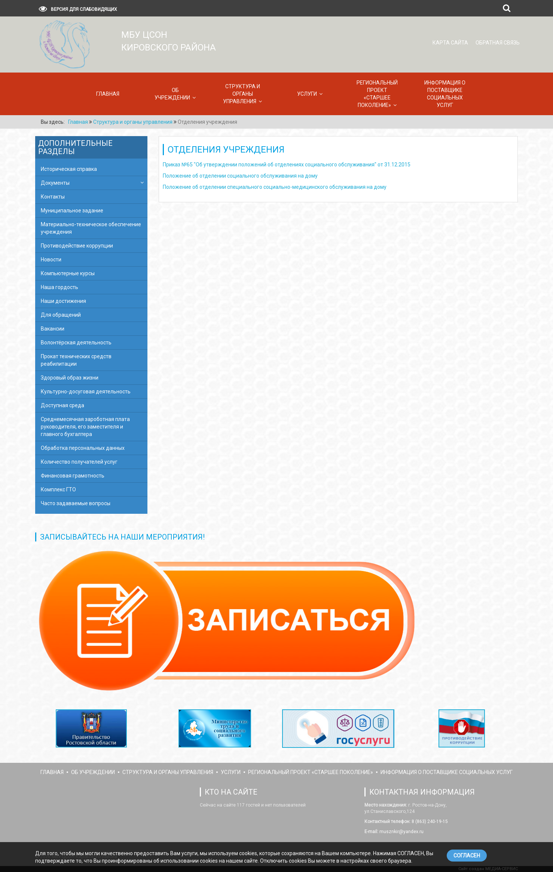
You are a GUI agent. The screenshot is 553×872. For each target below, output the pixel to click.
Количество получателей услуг (79, 462)
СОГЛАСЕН (466, 856)
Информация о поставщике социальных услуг (444, 94)
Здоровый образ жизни (69, 378)
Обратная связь (498, 43)
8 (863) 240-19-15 (429, 821)
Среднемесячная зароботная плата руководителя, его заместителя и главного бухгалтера (85, 426)
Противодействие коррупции (77, 246)
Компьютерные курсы (68, 273)
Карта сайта (450, 43)
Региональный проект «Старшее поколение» (377, 94)
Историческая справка (69, 169)
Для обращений (61, 315)
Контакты (53, 197)
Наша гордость (59, 287)
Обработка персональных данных (83, 448)
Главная (107, 94)
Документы (55, 183)
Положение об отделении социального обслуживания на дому (240, 176)
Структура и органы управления (241, 93)
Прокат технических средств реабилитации (76, 360)
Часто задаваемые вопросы (75, 503)
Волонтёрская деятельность (76, 343)
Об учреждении (172, 94)
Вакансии (52, 329)
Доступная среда (62, 405)
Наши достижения (63, 301)
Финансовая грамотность (72, 476)
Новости (51, 259)
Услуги (307, 94)
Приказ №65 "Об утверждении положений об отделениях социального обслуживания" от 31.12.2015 (286, 165)
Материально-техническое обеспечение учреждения (91, 228)
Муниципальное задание (72, 211)
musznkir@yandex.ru (401, 831)
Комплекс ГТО (58, 489)
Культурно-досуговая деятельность (86, 391)
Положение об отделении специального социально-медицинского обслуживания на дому (275, 187)
